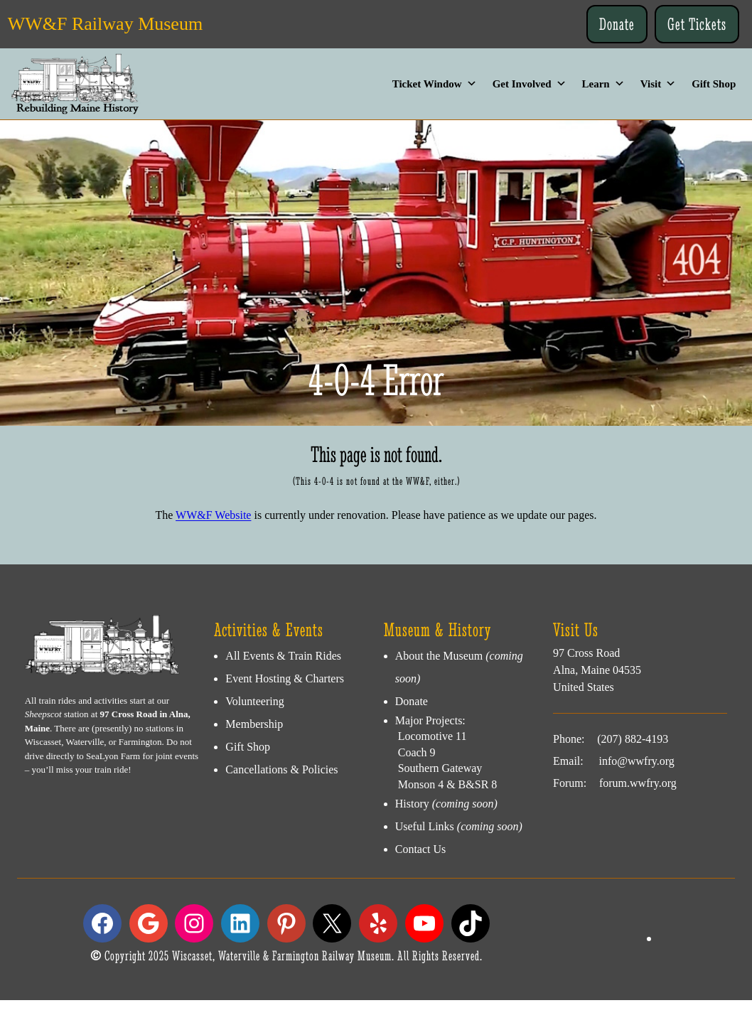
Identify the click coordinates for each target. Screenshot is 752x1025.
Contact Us (420, 849)
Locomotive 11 (431, 736)
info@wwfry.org (636, 761)
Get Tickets (696, 24)
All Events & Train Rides (283, 656)
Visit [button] (658, 84)
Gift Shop (714, 84)
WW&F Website (213, 515)
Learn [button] (603, 84)
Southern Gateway (439, 768)
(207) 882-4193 (632, 739)
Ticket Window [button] (434, 84)
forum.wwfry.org (638, 783)
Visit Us (575, 629)
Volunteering (254, 701)
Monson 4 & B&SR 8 (446, 784)
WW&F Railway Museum (105, 24)
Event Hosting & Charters (284, 678)
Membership (254, 724)
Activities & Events (268, 629)
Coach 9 (415, 752)
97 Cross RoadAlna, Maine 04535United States (597, 670)
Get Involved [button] (529, 84)
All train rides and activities (76, 700)
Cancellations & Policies (281, 769)
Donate (617, 24)
